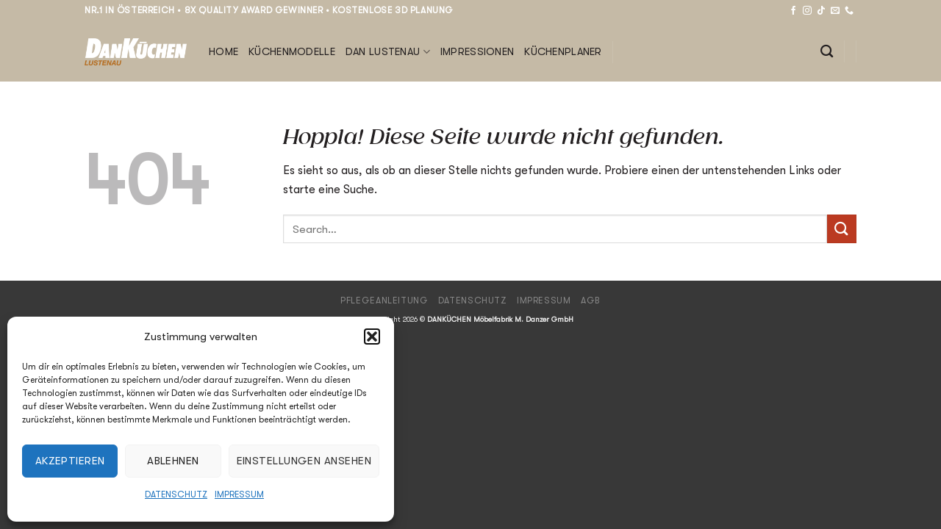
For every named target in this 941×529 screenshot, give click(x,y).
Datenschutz (176, 494)
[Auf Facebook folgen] (793, 11)
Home (223, 52)
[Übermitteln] (841, 229)
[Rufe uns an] (849, 11)
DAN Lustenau (388, 52)
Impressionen (477, 52)
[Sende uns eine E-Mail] (835, 11)
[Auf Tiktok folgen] (821, 11)
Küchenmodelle (291, 52)
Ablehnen (173, 460)
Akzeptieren (70, 460)
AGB (591, 300)
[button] (372, 336)
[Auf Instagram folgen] (807, 11)
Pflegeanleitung (384, 300)
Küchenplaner (562, 52)
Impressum (239, 494)
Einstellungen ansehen (304, 460)
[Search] (826, 52)
